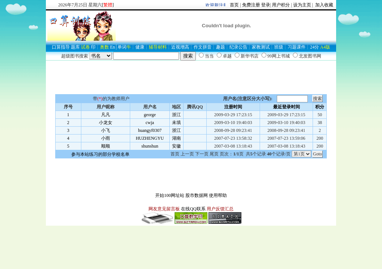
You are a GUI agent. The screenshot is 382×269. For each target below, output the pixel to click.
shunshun (149, 146)
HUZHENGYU (150, 138)
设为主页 (302, 4)
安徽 (176, 146)
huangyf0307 (150, 130)
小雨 (105, 138)
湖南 (176, 138)
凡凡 (105, 114)
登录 (265, 4)
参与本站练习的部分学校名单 (100, 154)
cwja (149, 122)
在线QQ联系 (193, 208)
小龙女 (105, 122)
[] (108, 4)
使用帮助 (218, 195)
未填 (176, 122)
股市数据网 (196, 195)
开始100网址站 (169, 195)
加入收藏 (323, 4)
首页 (234, 4)
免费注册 (251, 4)
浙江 (176, 114)
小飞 (105, 130)
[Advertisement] (191, 77)
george (150, 114)
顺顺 (105, 146)
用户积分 (281, 4)
